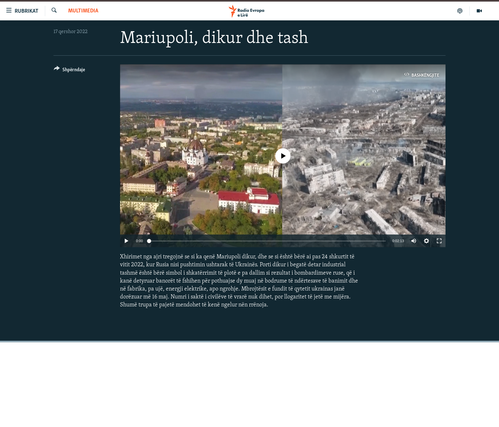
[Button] (69, 70)
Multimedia (83, 11)
